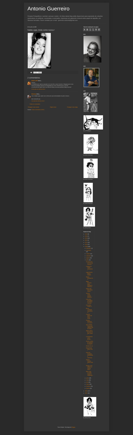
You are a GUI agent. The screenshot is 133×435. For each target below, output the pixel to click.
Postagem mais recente (33, 107)
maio (87, 380)
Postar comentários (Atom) (38, 109)
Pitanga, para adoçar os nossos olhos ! (89, 367)
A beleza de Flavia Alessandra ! (89, 268)
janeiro (88, 388)
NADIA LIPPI (34, 80)
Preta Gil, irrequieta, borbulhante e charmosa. (89, 355)
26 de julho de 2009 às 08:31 (38, 89)
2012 (86, 240)
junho (87, 378)
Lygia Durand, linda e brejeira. (89, 274)
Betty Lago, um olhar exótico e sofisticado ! (89, 373)
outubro (88, 253)
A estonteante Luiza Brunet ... (89, 338)
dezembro (88, 248)
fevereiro (88, 386)
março (88, 384)
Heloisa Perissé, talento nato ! (89, 361)
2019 (86, 234)
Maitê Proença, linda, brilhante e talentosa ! (89, 284)
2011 (86, 242)
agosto (88, 258)
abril (87, 382)
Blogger (73, 427)
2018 (86, 236)
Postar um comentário (35, 104)
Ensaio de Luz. (89, 346)
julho (87, 260)
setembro (88, 255)
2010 (86, 244)
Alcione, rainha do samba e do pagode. (89, 342)
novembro (88, 250)
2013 (86, 238)
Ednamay (33, 94)
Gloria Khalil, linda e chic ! (89, 349)
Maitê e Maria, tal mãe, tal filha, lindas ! (89, 332)
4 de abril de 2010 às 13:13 (37, 101)
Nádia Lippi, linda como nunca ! (89, 290)
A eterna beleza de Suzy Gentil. (89, 316)
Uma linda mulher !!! (89, 305)
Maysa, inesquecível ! (89, 278)
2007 (86, 393)
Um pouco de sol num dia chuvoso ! (89, 263)
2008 (86, 391)
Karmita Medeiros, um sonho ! (89, 321)
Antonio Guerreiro (49, 9)
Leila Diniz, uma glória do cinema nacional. (89, 301)
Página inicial (53, 107)
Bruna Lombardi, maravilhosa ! (89, 310)
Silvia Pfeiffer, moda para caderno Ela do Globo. (89, 326)
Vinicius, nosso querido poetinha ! (89, 295)
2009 (86, 246)
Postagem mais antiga (72, 107)
